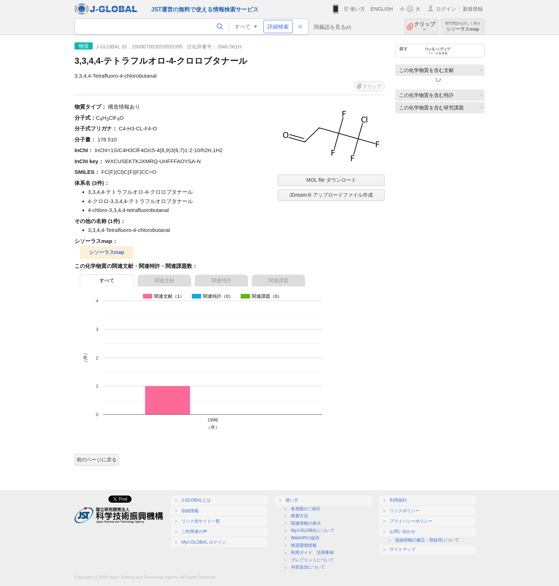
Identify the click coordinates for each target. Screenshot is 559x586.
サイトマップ (402, 549)
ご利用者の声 (194, 531)
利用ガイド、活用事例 (312, 552)
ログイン (446, 9)
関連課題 (278, 280)
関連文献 (164, 280)
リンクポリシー (405, 510)
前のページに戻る (97, 459)
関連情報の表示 (306, 523)
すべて (106, 280)
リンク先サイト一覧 (200, 521)
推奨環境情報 (304, 545)
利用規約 (398, 500)
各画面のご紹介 (306, 508)
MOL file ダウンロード (331, 180)
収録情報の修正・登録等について (427, 540)
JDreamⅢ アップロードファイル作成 (331, 195)
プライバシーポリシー (411, 521)
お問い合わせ (402, 531)
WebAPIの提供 (305, 537)
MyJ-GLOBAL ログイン (203, 542)
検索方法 (299, 515)
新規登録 (473, 9)
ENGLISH (381, 9)
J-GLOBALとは (196, 500)
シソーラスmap (463, 26)
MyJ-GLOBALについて (312, 530)
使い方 (357, 9)
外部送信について (308, 567)
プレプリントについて (312, 560)
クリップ (424, 26)
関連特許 (221, 280)
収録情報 (190, 510)
